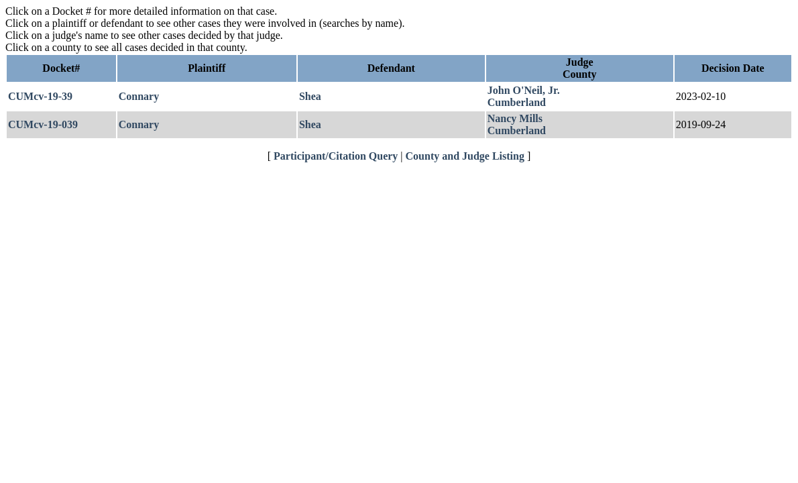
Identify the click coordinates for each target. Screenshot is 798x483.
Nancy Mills (515, 118)
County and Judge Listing (465, 156)
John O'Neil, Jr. (524, 90)
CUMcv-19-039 (43, 124)
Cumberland (517, 102)
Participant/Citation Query (336, 156)
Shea (310, 96)
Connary (139, 96)
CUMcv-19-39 (40, 96)
